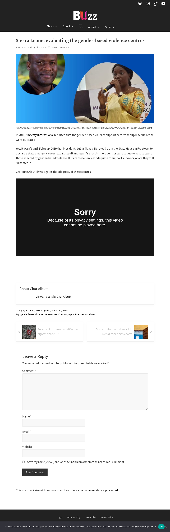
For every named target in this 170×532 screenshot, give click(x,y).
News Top (56, 310)
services (49, 314)
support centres (76, 314)
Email (26, 432)
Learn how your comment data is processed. (91, 490)
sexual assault (60, 314)
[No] (165, 526)
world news (90, 314)
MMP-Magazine (43, 310)
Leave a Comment (60, 47)
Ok (161, 526)
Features (30, 310)
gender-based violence (32, 314)
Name (26, 416)
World (65, 310)
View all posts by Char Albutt (53, 297)
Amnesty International (40, 135)
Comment (29, 371)
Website (27, 447)
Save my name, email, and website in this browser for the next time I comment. (76, 462)
